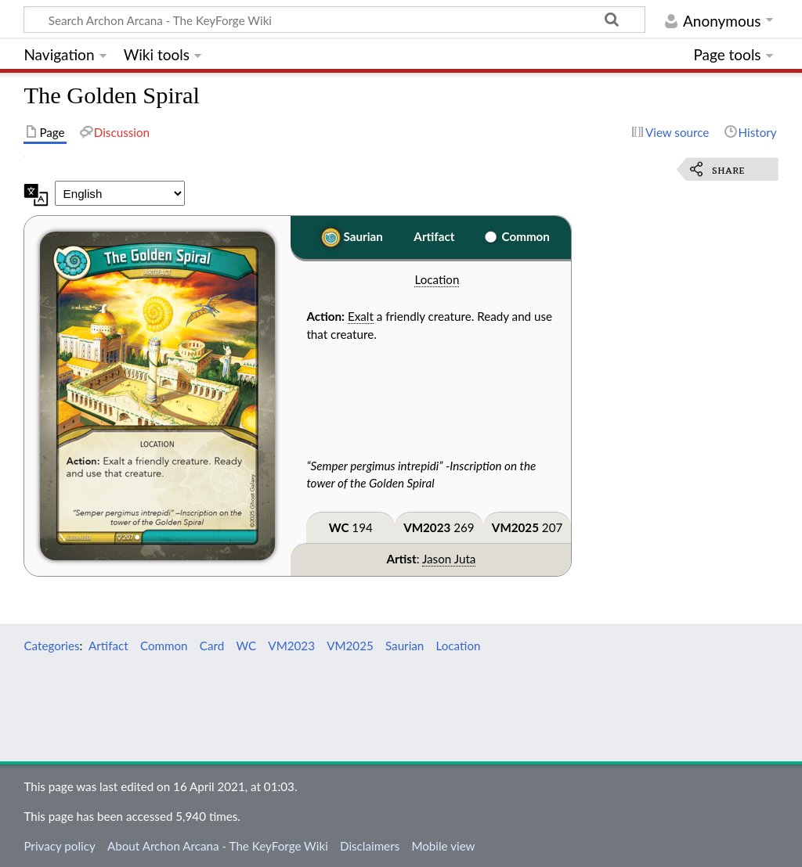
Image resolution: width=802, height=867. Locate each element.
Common (526, 236)
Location (436, 279)
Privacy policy (59, 846)
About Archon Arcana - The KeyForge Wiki (217, 846)
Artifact (434, 236)
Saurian (363, 236)
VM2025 (515, 527)
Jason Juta (448, 559)
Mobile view (443, 846)
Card (212, 646)
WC (339, 527)
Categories (51, 646)
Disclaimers (369, 846)
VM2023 (426, 527)
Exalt (361, 316)
